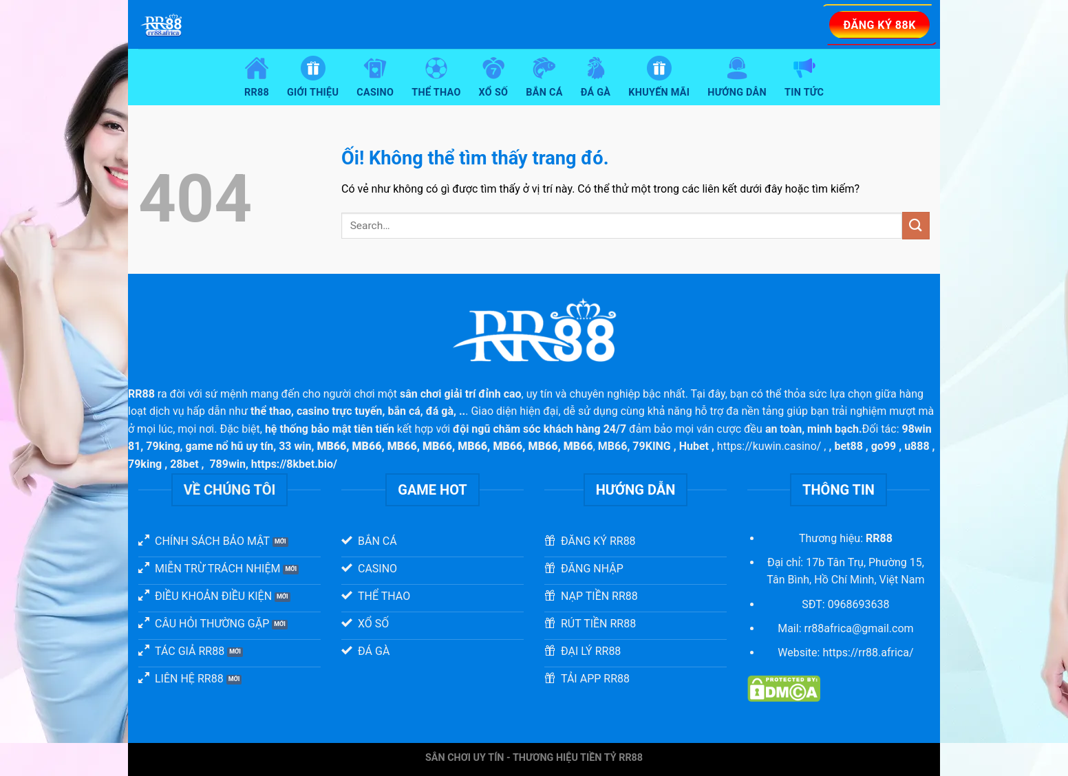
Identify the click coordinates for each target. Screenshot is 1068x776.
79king (163, 446)
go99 (884, 446)
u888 (917, 446)
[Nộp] (916, 225)
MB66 (613, 446)
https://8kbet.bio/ (294, 464)
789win (227, 464)
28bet (184, 464)
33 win (295, 446)
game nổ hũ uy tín (229, 446)
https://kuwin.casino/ (769, 446)
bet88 (848, 446)
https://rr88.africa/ (867, 652)
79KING (651, 446)
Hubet (694, 446)
